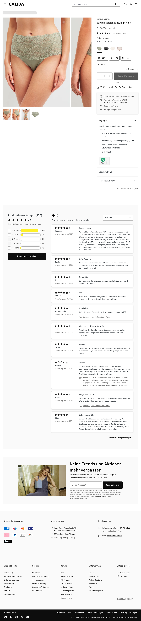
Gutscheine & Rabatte (40, 587)
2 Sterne (15, 244)
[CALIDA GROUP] (127, 603)
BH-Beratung (65, 580)
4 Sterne (15, 235)
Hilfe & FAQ (8, 573)
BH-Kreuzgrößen (67, 584)
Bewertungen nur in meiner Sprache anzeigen (71, 220)
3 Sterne (16, 239)
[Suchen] (116, 4)
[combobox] (92, 4)
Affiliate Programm (96, 591)
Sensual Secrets (103, 19)
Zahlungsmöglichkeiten (12, 576)
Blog (62, 573)
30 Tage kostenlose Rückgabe (65, 534)
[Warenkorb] (135, 4)
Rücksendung (9, 584)
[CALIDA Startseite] (16, 4)
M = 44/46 (125, 58)
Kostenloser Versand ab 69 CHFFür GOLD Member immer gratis (66, 529)
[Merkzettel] (125, 4)
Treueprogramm (38, 580)
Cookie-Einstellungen (95, 613)
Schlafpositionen (67, 587)
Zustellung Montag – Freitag (64, 538)
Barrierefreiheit (10, 594)
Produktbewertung (39, 584)
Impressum (61, 613)
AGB (70, 613)
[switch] (55, 215)
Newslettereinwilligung (97, 497)
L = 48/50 (101, 64)
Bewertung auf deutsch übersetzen (96, 317)
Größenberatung (67, 576)
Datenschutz (79, 613)
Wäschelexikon (66, 594)
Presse (91, 587)
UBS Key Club (37, 591)
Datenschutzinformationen (78, 499)
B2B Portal (93, 584)
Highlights (104, 120)
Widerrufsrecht (111, 613)
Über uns (92, 573)
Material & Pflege (107, 181)
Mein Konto (36, 573)
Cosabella (123, 576)
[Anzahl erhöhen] (110, 76)
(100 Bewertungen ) (119, 33)
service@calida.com (114, 536)
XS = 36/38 (102, 58)
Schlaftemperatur (67, 591)
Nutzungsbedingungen (129, 613)
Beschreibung (105, 172)
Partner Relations (95, 580)
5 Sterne (15, 231)
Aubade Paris (125, 573)
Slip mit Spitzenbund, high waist (114, 22)
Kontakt (7, 591)
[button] (117, 69)
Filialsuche (8, 587)
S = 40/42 (114, 58)
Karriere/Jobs (94, 576)
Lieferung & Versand (11, 580)
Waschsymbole (66, 598)
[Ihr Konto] (130, 4)
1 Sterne (15, 248)
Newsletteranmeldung (40, 576)
